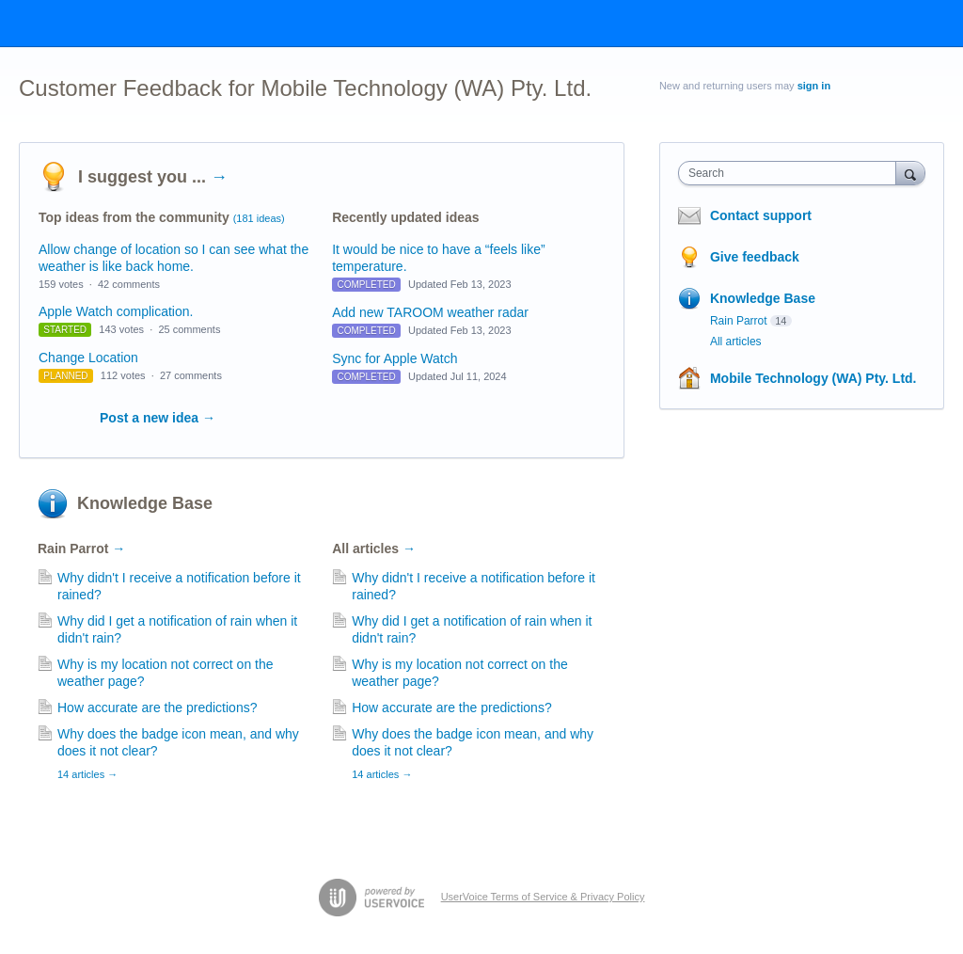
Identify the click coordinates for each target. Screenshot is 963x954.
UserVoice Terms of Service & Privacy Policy (543, 896)
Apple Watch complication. (116, 311)
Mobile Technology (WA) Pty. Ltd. (813, 378)
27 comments (191, 375)
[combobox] (791, 173)
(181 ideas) (259, 218)
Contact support (761, 215)
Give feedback (754, 256)
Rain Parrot (81, 548)
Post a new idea (157, 417)
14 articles (87, 774)
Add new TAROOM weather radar (430, 312)
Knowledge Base (145, 503)
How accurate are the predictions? (157, 707)
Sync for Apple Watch (394, 358)
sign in (813, 85)
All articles (374, 548)
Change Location (88, 357)
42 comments (129, 284)
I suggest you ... (153, 176)
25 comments (189, 329)
